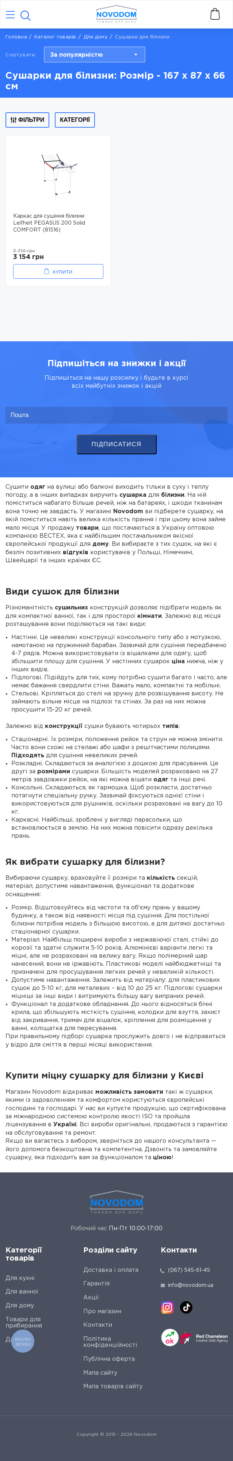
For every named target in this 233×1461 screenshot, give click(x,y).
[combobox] (94, 54)
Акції (91, 1297)
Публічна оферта (109, 1359)
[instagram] (167, 1307)
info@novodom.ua (187, 1285)
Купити (62, 272)
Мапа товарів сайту (112, 1386)
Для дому (96, 37)
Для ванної (21, 1292)
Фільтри (27, 120)
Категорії (75, 120)
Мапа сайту (100, 1373)
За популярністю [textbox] (76, 55)
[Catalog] (10, 15)
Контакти (97, 1325)
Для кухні (20, 1278)
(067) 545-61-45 (189, 1270)
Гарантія (96, 1284)
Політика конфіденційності (110, 1342)
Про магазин (102, 1311)
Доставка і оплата (110, 1270)
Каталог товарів (55, 37)
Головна (16, 37)
